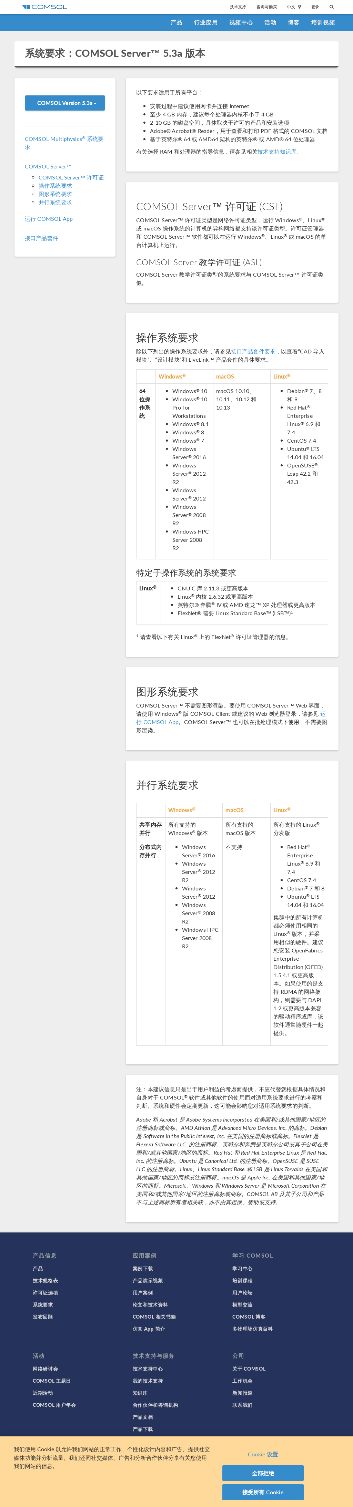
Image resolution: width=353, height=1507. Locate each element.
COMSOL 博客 (248, 1316)
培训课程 (242, 1280)
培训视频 (323, 22)
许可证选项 (45, 1292)
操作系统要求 (55, 185)
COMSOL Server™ (48, 166)
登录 (315, 6)
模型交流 (242, 1304)
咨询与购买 (266, 6)
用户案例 (143, 1292)
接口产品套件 (41, 238)
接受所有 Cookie (263, 1493)
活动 (270, 22)
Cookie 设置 (263, 1455)
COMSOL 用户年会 (54, 1404)
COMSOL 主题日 (52, 1380)
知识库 (140, 1392)
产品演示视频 (148, 1280)
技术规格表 (45, 1280)
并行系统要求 (55, 202)
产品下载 (143, 1428)
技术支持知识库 (277, 151)
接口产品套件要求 (253, 351)
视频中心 (241, 22)
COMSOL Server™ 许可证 (71, 177)
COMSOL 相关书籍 (154, 1316)
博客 (294, 22)
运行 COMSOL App (49, 219)
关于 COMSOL (248, 1368)
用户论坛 (242, 1292)
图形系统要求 (55, 194)
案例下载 (143, 1268)
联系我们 (242, 1404)
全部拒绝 (263, 1474)
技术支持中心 (148, 1368)
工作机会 (242, 1380)
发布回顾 (43, 1316)
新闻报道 (242, 1392)
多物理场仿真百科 (252, 1328)
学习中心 (242, 1268)
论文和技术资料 (150, 1304)
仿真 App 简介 (149, 1328)
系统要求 (43, 1304)
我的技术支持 (148, 1380)
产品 (177, 22)
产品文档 (143, 1416)
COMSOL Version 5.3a (67, 103)
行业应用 (206, 22)
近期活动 (43, 1392)
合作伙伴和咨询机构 (155, 1404)
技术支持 (238, 6)
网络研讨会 (45, 1368)
